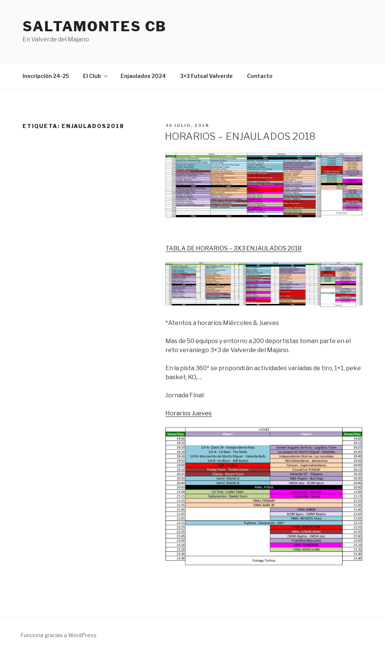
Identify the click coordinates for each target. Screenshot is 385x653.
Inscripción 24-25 (46, 76)
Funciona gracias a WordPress (58, 635)
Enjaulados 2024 (143, 76)
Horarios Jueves (188, 413)
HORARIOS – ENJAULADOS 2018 (240, 136)
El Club (95, 76)
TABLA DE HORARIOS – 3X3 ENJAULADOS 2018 (233, 248)
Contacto (260, 76)
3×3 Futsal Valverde (206, 76)
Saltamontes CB (95, 26)
